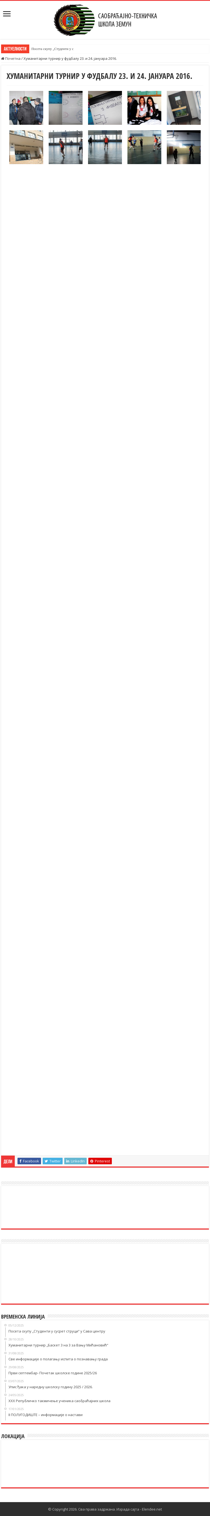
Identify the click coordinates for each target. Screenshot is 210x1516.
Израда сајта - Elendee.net (139, 1509)
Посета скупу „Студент (48, 49)
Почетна (11, 58)
